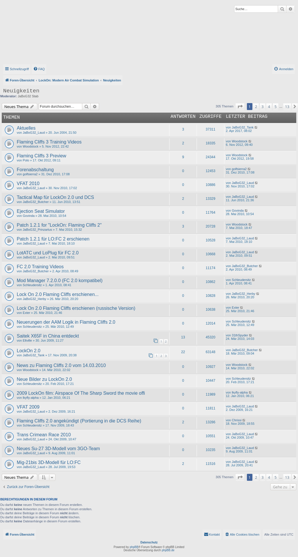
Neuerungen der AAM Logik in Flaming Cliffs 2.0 (66, 322)
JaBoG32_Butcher (36, 202)
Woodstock (30, 146)
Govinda (29, 215)
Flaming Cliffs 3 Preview (41, 155)
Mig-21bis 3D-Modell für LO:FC (49, 462)
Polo (26, 160)
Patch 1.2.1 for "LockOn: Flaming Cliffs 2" (59, 225)
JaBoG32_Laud (34, 132)
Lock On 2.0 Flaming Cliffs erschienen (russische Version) (76, 308)
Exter (26, 312)
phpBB (134, 547)
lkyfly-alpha (31, 397)
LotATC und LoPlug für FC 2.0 (48, 252)
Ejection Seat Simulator (41, 211)
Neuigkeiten (21, 91)
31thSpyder (240, 335)
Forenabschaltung (35, 169)
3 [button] (263, 106)
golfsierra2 (30, 174)
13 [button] (287, 106)
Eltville (27, 340)
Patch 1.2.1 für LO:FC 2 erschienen (53, 238)
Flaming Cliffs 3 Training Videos (49, 141)
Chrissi (237, 420)
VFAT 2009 (28, 407)
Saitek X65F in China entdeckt (48, 336)
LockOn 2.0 (28, 350)
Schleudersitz (32, 285)
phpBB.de (168, 550)
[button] (240, 106)
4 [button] (269, 106)
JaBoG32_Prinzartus (37, 229)
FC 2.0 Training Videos (40, 266)
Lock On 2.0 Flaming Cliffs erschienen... (57, 294)
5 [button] (276, 106)
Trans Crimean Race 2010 (44, 434)
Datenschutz (148, 542)
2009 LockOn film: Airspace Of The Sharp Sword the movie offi (81, 393)
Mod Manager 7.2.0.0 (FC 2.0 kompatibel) (60, 280)
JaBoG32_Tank (243, 127)
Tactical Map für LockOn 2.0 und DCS (55, 197)
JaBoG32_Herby (34, 299)
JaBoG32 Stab (28, 96)
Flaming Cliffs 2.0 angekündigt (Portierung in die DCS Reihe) (79, 420)
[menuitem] (39, 69)
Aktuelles (26, 128)
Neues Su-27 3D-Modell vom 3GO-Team (58, 448)
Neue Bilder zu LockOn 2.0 (44, 379)
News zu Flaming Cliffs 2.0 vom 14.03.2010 (61, 365)
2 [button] (256, 106)
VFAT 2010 (28, 183)
